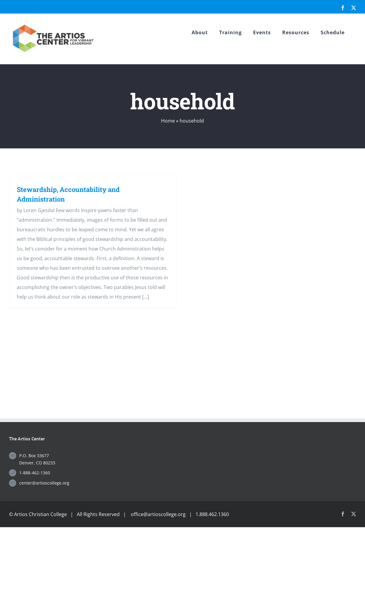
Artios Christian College (40, 514)
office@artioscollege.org (158, 514)
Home (168, 120)
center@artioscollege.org (44, 483)
